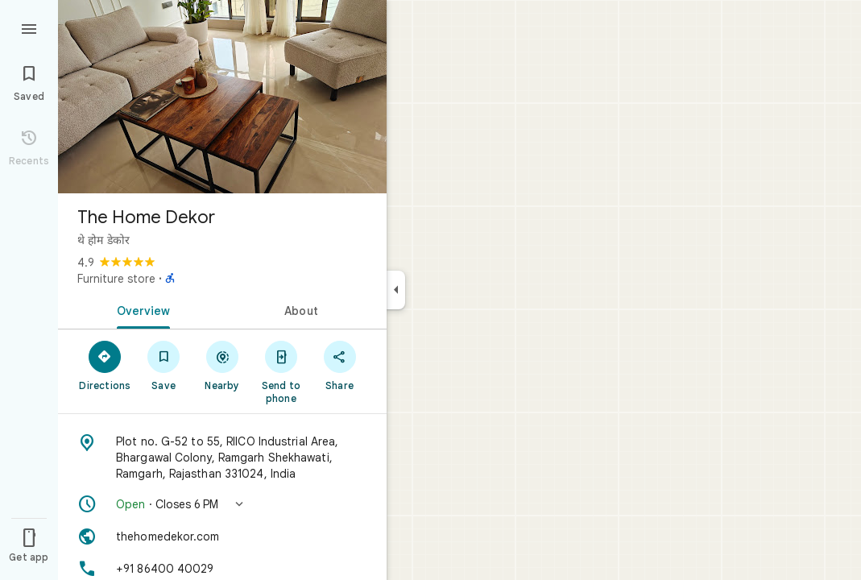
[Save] (164, 365)
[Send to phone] (280, 371)
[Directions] (105, 365)
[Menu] (29, 27)
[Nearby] (222, 365)
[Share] (339, 365)
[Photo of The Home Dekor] (222, 96)
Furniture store (116, 278)
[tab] (140, 309)
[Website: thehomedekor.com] (222, 536)
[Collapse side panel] (396, 290)
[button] (222, 504)
